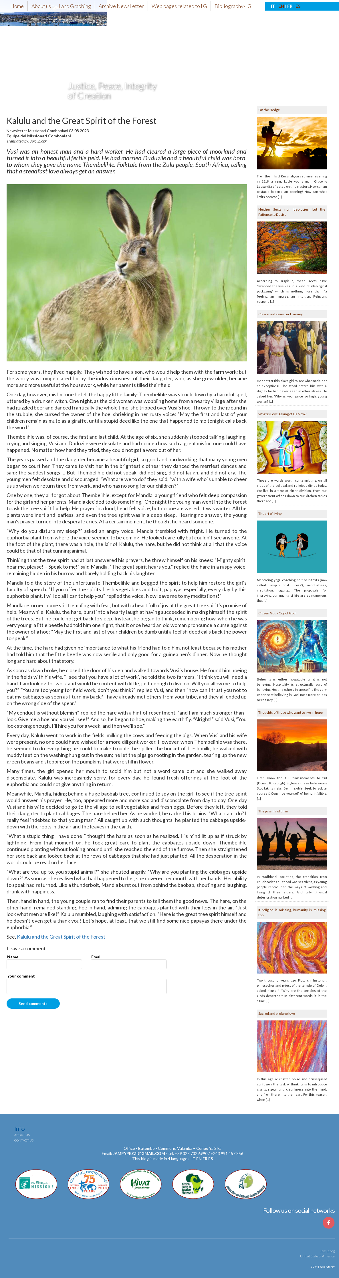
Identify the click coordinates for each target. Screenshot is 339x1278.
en (199, 1158)
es (210, 1158)
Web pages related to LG (179, 6)
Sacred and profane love (276, 1013)
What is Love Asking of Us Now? (282, 414)
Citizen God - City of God (277, 613)
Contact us (23, 1140)
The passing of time (273, 811)
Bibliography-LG (233, 6)
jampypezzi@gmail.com (139, 1153)
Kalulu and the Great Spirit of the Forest (61, 936)
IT (273, 6)
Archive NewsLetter (121, 6)
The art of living (269, 513)
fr (205, 1158)
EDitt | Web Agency (322, 1266)
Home (17, 6)
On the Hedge (269, 110)
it (193, 1158)
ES (298, 6)
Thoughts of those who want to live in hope (290, 712)
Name (12, 956)
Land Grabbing (75, 6)
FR (289, 6)
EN (281, 6)
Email (96, 956)
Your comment (21, 976)
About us (41, 6)
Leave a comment (26, 948)
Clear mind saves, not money (280, 314)
